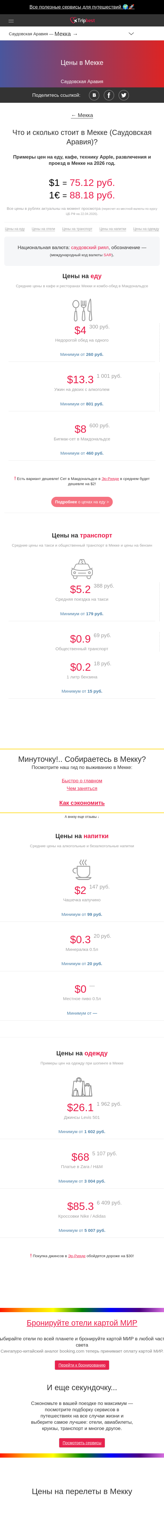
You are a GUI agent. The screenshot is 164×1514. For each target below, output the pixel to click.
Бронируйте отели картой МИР (82, 1322)
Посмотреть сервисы (82, 1443)
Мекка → (66, 34)
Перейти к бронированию (81, 1365)
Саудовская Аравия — (32, 34)
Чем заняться (82, 788)
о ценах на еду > (82, 502)
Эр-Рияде (110, 479)
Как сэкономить (82, 803)
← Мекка (82, 115)
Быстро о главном (82, 780)
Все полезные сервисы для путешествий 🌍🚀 (82, 7)
